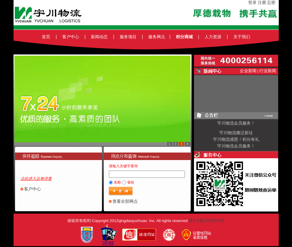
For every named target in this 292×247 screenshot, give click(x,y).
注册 (262, 2)
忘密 (273, 2)
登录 (252, 2)
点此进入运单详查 (36, 178)
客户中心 (32, 189)
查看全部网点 (125, 201)
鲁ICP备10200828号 (207, 220)
